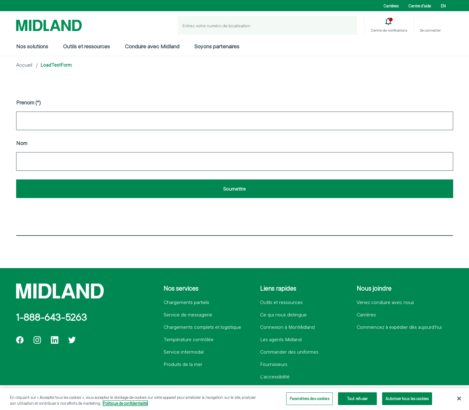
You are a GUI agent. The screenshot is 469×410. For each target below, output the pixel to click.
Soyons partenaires (216, 46)
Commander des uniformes (289, 352)
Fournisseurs (273, 364)
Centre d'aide (419, 5)
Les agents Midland (281, 339)
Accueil (24, 65)
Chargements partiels (186, 302)
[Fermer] (459, 401)
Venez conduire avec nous (385, 302)
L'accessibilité (275, 376)
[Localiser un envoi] (347, 25)
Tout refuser (357, 401)
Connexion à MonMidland (287, 327)
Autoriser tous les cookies (407, 401)
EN (443, 5)
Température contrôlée (189, 339)
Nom (21, 143)
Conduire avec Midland (152, 46)
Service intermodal (184, 352)
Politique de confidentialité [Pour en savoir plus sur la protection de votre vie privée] (125, 405)
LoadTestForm (56, 65)
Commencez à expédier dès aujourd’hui (399, 327)
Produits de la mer (183, 364)
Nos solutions (32, 46)
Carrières (391, 5)
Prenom (25, 102)
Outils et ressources (86, 46)
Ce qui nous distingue (283, 314)
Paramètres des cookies (309, 401)
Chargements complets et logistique (202, 327)
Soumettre (234, 189)
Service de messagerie (188, 314)
